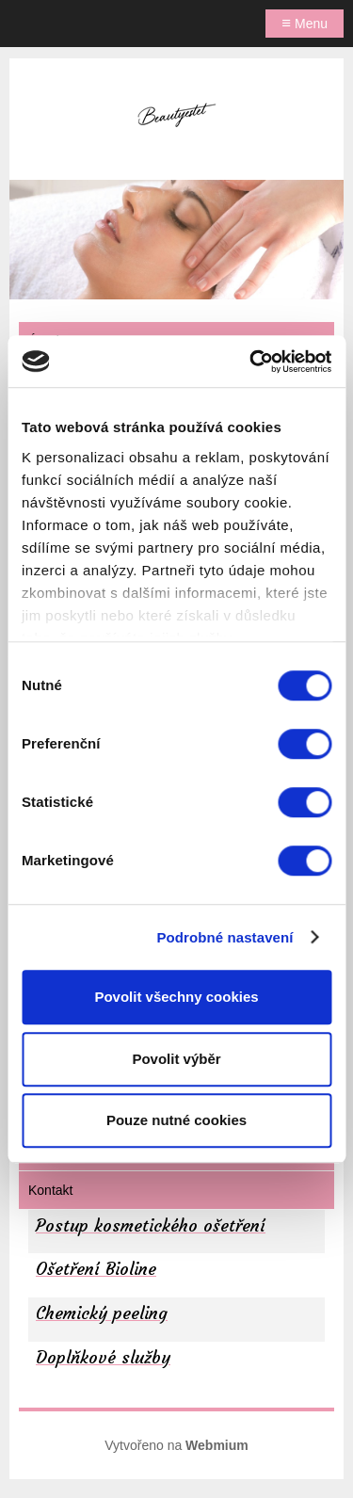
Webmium (217, 1445)
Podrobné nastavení (224, 937)
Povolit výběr (176, 1059)
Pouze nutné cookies (176, 1120)
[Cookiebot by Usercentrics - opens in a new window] (251, 361)
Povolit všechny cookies (176, 997)
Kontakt (50, 1190)
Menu (304, 23)
